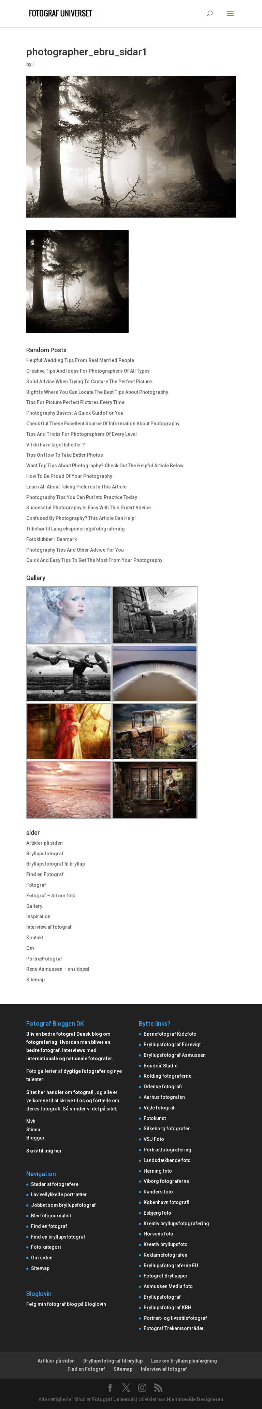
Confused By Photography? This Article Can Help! (81, 518)
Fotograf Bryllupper (166, 1276)
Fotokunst (155, 1118)
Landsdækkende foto (167, 1160)
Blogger (35, 1138)
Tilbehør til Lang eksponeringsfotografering (75, 528)
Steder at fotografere (54, 1184)
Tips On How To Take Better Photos (64, 455)
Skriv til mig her (44, 1151)
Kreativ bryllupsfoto (166, 1244)
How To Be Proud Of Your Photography (69, 476)
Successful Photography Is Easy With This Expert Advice (88, 507)
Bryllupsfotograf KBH (167, 1307)
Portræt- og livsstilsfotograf (175, 1318)
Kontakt (34, 937)
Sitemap (35, 979)
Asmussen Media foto (168, 1286)
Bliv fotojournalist (51, 1215)
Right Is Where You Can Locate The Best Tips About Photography (97, 392)
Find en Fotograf (44, 874)
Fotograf (36, 885)
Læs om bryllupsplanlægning (184, 1361)
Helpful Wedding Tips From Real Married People (80, 360)
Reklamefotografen (165, 1255)
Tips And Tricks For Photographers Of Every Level (81, 434)
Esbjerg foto (157, 1213)
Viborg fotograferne (166, 1181)
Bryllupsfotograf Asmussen (175, 1055)
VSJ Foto (154, 1139)
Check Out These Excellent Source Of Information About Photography (102, 423)
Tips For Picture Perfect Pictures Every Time (75, 402)
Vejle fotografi (160, 1107)
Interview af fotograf (49, 927)
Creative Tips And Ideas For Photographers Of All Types (88, 371)
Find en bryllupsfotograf (58, 1237)
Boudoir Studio (161, 1065)
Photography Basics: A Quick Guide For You (74, 413)
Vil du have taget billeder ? (55, 444)
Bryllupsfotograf (44, 853)
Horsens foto (158, 1234)
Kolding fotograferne (167, 1076)
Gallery (34, 906)
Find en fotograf (49, 1226)
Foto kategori (46, 1247)
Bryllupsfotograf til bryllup (55, 864)
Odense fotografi (163, 1086)
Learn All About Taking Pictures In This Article (76, 486)
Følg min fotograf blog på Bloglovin (66, 1304)
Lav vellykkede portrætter (59, 1194)
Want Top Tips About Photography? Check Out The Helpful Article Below (105, 465)
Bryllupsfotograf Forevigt (172, 1044)
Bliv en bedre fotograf (50, 1034)
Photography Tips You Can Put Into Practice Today (81, 497)
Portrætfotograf (44, 959)
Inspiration (38, 916)
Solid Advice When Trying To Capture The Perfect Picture (89, 381)
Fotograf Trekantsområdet (173, 1328)
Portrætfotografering (167, 1149)
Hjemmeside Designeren (195, 1399)
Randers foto (158, 1191)
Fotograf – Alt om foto (51, 895)
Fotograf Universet (113, 1399)
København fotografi (166, 1202)
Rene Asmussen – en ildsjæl (57, 969)
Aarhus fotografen (164, 1097)
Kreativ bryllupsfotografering (176, 1223)
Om (30, 948)
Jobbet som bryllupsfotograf (63, 1205)
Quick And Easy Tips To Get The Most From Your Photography (94, 560)
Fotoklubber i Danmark (51, 539)
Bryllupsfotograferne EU (171, 1265)
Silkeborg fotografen (167, 1128)
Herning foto (158, 1171)
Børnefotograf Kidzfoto (170, 1034)
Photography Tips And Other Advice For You (75, 550)
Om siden (42, 1257)
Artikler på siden (44, 843)
